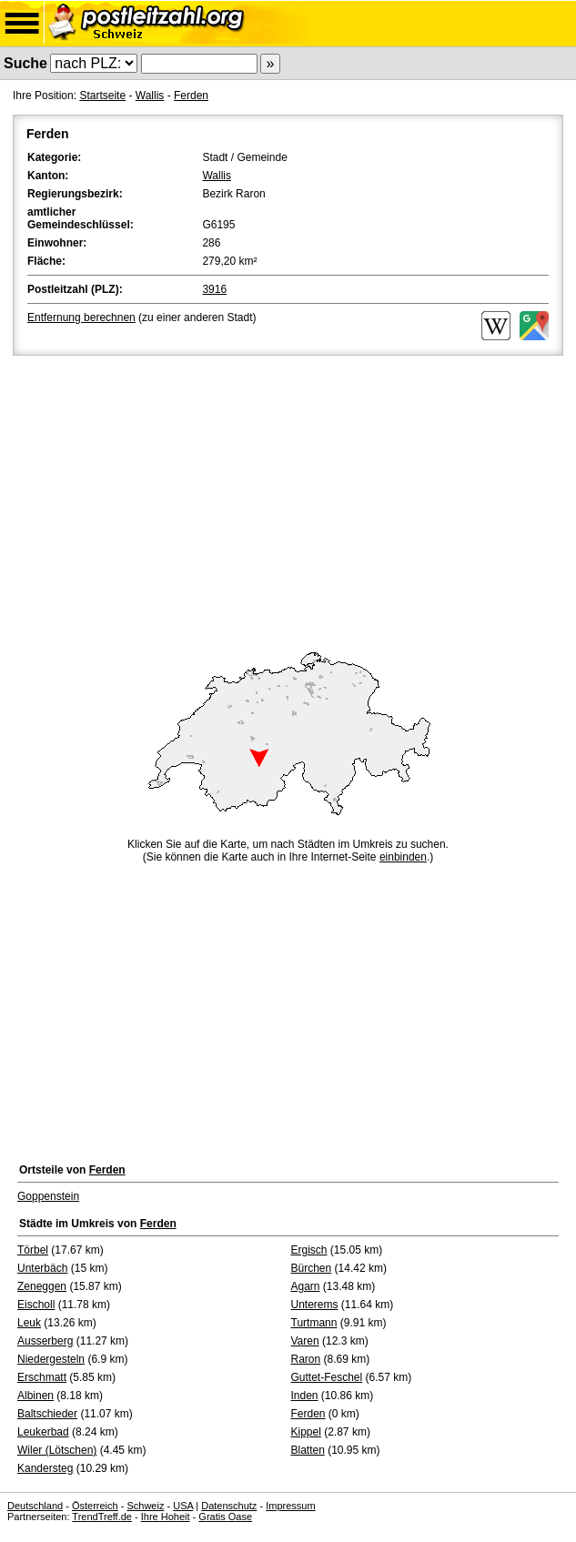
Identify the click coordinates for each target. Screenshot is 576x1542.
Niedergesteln (51, 1359)
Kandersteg (45, 1468)
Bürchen (311, 1268)
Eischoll (36, 1304)
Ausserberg (45, 1341)
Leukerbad (43, 1432)
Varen (305, 1341)
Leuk (29, 1322)
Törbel (32, 1250)
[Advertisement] (288, 495)
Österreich (95, 1505)
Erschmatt (41, 1377)
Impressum (290, 1505)
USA (183, 1505)
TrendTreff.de (102, 1516)
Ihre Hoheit (165, 1516)
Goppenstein (48, 1196)
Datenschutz (229, 1505)
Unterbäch (42, 1268)
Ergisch (309, 1250)
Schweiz (145, 1505)
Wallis (150, 95)
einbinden (403, 857)
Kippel (306, 1432)
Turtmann (314, 1322)
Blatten (308, 1450)
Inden (304, 1395)
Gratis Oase (225, 1516)
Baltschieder (47, 1413)
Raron (306, 1359)
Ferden (191, 95)
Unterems (315, 1304)
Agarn (305, 1286)
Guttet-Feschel (327, 1377)
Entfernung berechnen (81, 317)
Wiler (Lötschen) (56, 1450)
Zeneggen (41, 1286)
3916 (214, 289)
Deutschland (35, 1505)
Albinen (35, 1395)
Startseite (102, 95)
